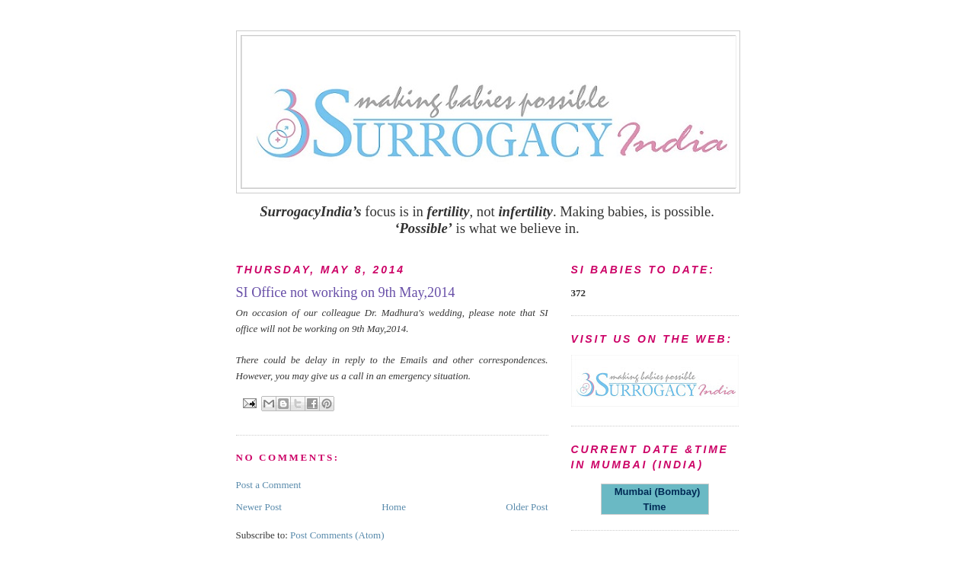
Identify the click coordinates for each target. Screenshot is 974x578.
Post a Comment (269, 484)
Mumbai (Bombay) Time (655, 499)
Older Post (527, 507)
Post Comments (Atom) (337, 535)
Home (394, 507)
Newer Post (259, 507)
